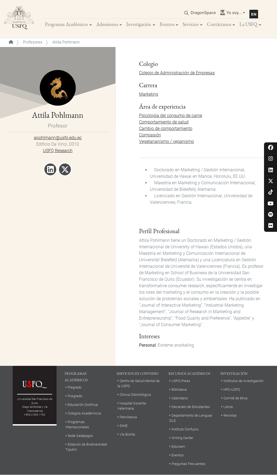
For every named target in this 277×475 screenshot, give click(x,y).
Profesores (32, 42)
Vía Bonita (127, 434)
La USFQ (248, 24)
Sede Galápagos (80, 436)
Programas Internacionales (77, 424)
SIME (123, 426)
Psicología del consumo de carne (170, 115)
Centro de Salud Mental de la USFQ (138, 383)
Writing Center (182, 438)
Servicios (191, 24)
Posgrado (75, 396)
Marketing (148, 94)
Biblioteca (179, 389)
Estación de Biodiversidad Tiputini (86, 446)
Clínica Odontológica (135, 395)
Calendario (180, 398)
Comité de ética (235, 398)
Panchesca (128, 417)
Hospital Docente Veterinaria (131, 405)
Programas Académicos (66, 24)
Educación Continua (83, 405)
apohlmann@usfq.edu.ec (58, 137)
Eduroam (178, 446)
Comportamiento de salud (164, 122)
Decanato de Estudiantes (191, 407)
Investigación (138, 24)
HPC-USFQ (231, 389)
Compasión (150, 135)
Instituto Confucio (185, 429)
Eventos (167, 24)
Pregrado (74, 387)
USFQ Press (181, 381)
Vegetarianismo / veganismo (166, 141)
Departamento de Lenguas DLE (190, 418)
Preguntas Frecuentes (188, 464)
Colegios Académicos (84, 413)
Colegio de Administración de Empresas (177, 72)
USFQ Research (57, 150)
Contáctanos (219, 24)
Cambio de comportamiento (165, 128)
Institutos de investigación (243, 381)
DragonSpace (203, 12)
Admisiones (107, 24)
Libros (228, 407)
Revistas (230, 415)
